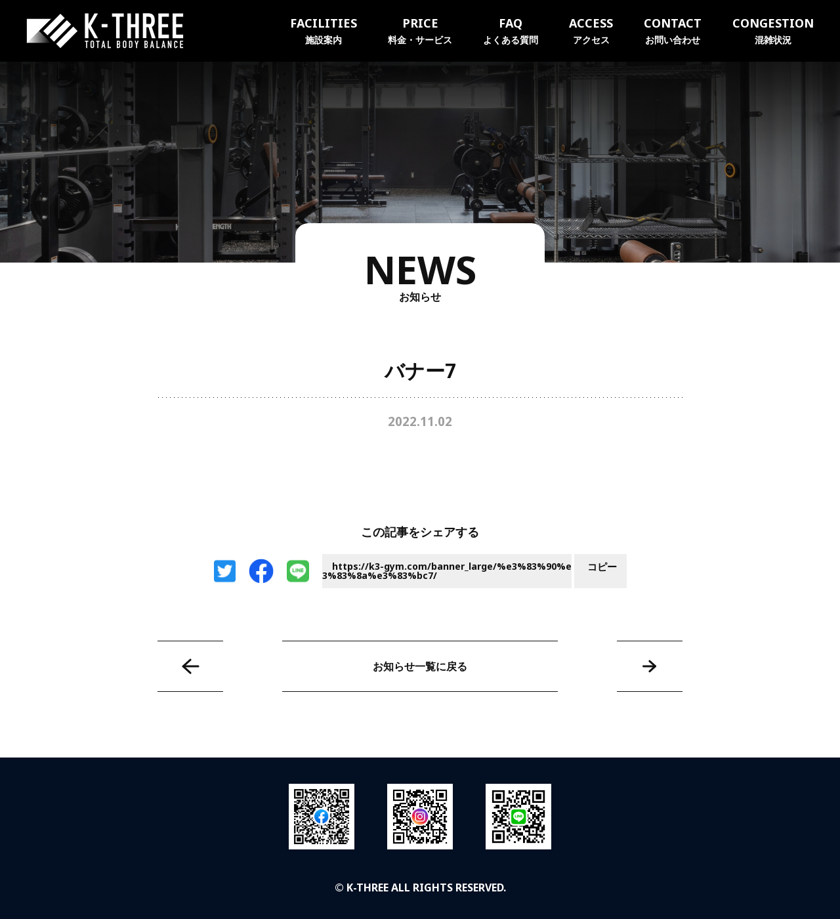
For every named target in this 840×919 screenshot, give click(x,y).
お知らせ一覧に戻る (420, 666)
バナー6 (190, 666)
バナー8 (649, 666)
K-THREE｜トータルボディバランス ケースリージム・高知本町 (105, 31)
